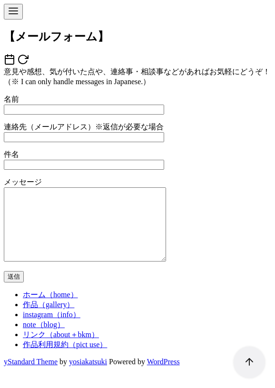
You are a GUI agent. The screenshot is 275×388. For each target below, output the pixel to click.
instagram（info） (51, 329)
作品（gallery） (48, 319)
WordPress (163, 376)
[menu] (13, 11)
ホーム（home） (50, 309)
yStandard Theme (31, 376)
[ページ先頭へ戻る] (244, 358)
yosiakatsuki (88, 376)
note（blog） (44, 339)
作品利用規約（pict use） (65, 359)
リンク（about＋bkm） (61, 349)
